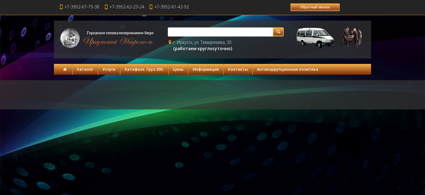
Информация (206, 69)
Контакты (238, 69)
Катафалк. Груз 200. (144, 69)
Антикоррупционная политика (287, 69)
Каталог (85, 69)
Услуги (108, 69)
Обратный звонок (315, 7)
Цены (178, 69)
